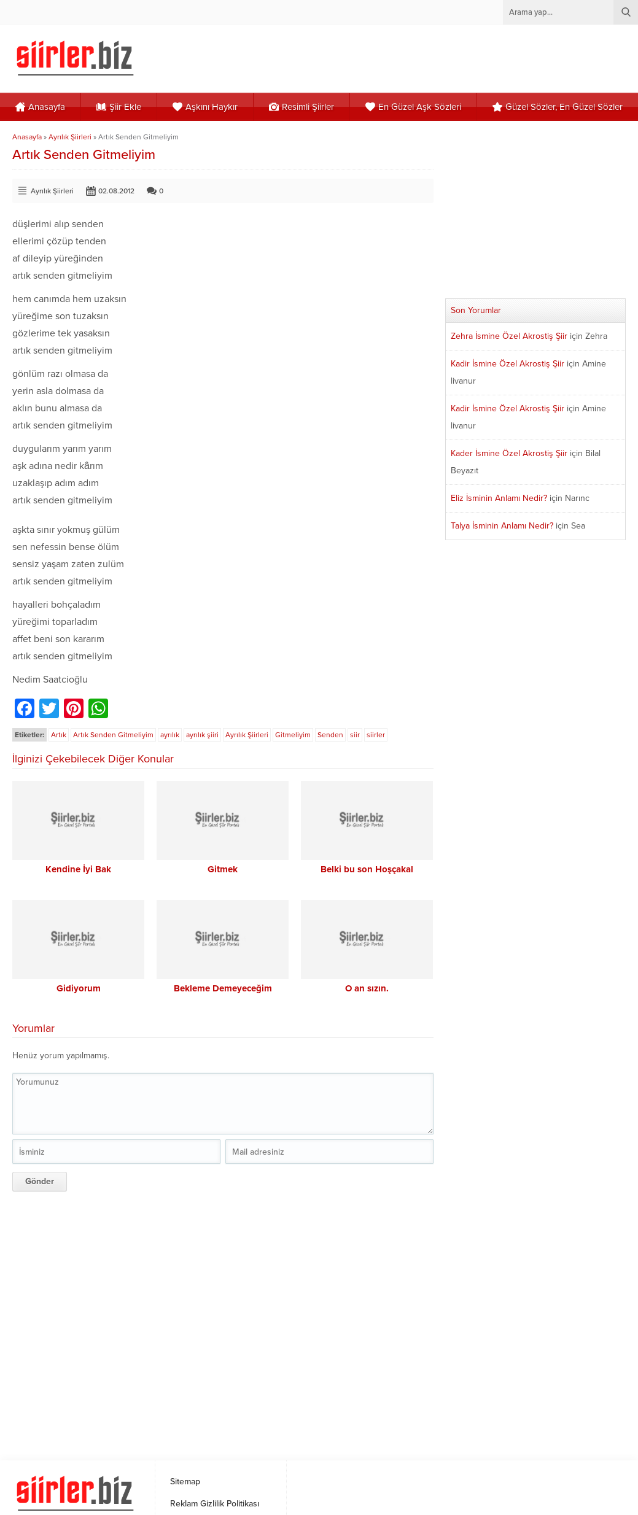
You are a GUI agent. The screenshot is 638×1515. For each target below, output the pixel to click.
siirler (376, 734)
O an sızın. (367, 988)
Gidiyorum (78, 988)
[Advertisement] (223, 1321)
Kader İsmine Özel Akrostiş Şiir (509, 453)
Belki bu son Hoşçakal (367, 869)
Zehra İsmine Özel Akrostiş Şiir (509, 336)
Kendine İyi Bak (78, 869)
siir (355, 734)
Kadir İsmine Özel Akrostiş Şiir (507, 363)
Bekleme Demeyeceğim (223, 988)
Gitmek (223, 869)
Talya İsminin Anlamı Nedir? (502, 526)
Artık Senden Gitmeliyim (113, 734)
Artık (58, 734)
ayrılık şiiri (202, 734)
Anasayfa (27, 137)
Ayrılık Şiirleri (70, 137)
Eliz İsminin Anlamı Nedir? (499, 498)
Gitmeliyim (293, 734)
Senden (330, 734)
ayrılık (169, 734)
